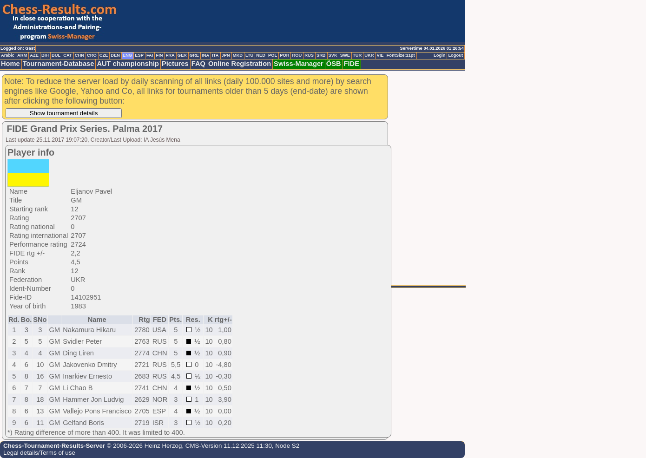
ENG (127, 55)
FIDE (351, 63)
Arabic (7, 55)
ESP (139, 55)
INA (205, 55)
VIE (379, 55)
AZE (34, 55)
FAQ (198, 63)
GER (182, 55)
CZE (103, 55)
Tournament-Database (58, 63)
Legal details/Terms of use (39, 452)
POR (284, 55)
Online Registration (239, 63)
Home (10, 63)
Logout (455, 55)
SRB (321, 55)
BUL (56, 55)
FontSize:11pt (400, 55)
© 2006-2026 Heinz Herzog (143, 445)
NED (260, 55)
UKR (369, 55)
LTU (249, 55)
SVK (333, 55)
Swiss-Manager (298, 63)
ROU (297, 55)
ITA (215, 55)
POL (272, 55)
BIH (45, 55)
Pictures (175, 63)
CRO (92, 55)
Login (439, 55)
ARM (22, 55)
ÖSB (333, 63)
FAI (149, 55)
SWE (345, 55)
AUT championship (128, 63)
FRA (169, 55)
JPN (226, 55)
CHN (79, 55)
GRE (194, 55)
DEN (115, 55)
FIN (159, 55)
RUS (309, 55)
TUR (357, 55)
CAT (67, 55)
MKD (238, 55)
